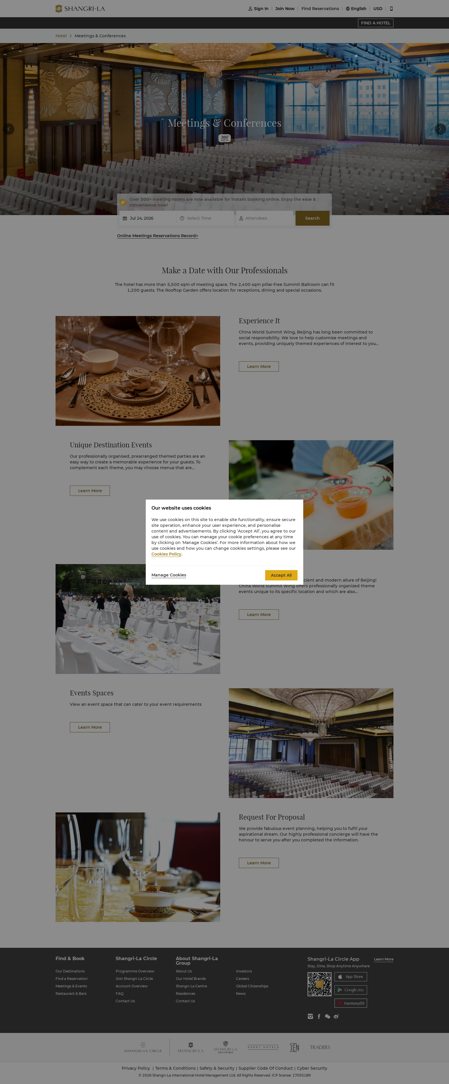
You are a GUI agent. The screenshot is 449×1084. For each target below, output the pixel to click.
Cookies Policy (166, 554)
